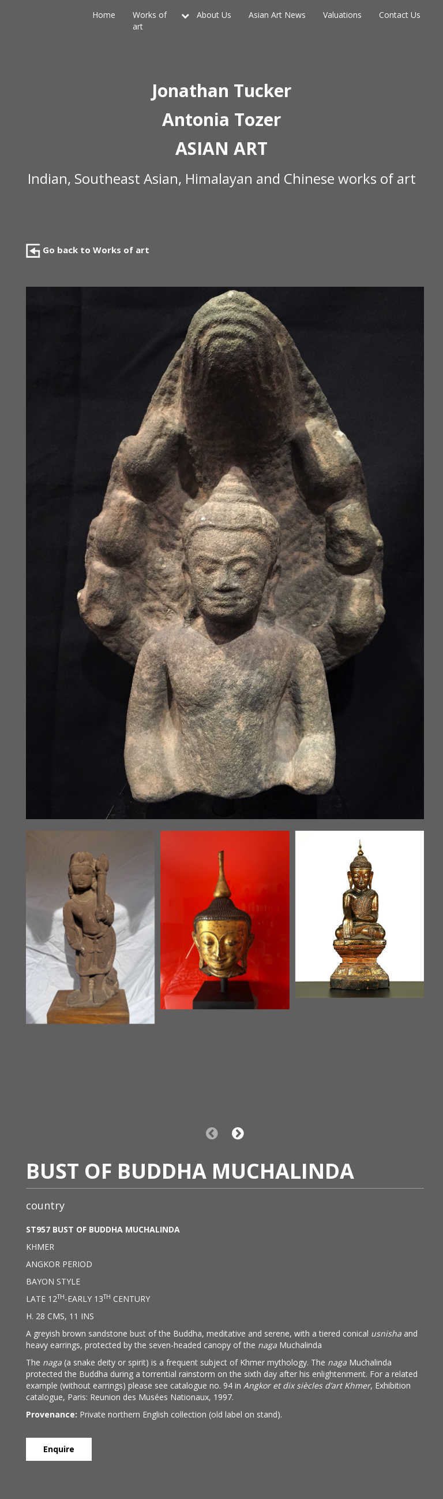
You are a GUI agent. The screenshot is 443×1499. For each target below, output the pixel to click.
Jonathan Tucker (221, 90)
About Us (214, 14)
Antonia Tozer (221, 119)
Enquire (58, 1449)
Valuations (342, 14)
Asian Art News (277, 14)
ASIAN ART (221, 148)
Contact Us (400, 14)
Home (103, 14)
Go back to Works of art (87, 250)
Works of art (150, 20)
